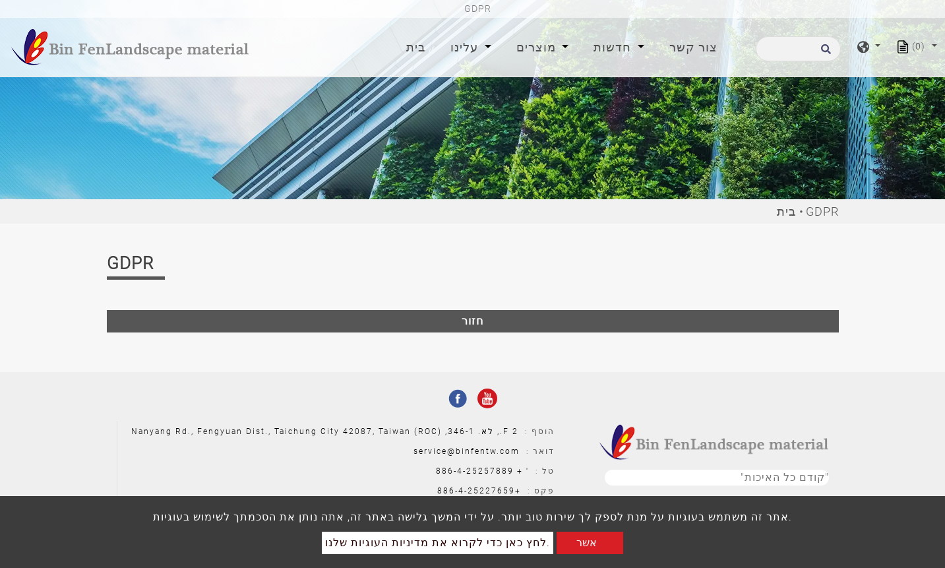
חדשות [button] (614, 47)
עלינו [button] (465, 47)
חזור (472, 321)
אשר (586, 542)
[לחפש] (798, 48)
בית (418, 46)
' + (523, 471)
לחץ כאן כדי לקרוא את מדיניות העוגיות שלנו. (437, 542)
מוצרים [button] (537, 47)
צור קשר (693, 47)
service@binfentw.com (466, 451)
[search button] (824, 53)
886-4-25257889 (475, 471)
